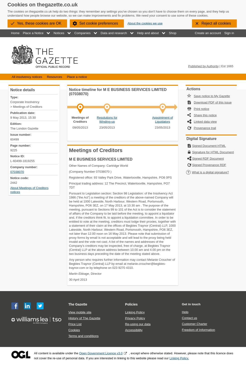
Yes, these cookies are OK (39, 23)
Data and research (114, 33)
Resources (54, 77)
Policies (131, 304)
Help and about (148, 33)
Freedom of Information (198, 330)
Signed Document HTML (209, 146)
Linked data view (205, 121)
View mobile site (79, 312)
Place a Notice (33, 33)
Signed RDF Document (208, 158)
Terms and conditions (83, 336)
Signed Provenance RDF (209, 165)
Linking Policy (135, 312)
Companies (82, 33)
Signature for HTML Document (213, 152)
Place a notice (77, 77)
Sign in (229, 33)
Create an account (208, 33)
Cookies (74, 330)
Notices (59, 33)
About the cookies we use (144, 23)
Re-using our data (137, 324)
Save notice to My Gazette (212, 96)
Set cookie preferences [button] (98, 23)
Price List (75, 324)
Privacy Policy (135, 318)
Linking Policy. (179, 358)
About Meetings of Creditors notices (29, 190)
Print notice (201, 109)
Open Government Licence (20, 355)
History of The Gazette (84, 318)
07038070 (17, 172)
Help (185, 312)
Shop (172, 33)
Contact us (189, 318)
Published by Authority (203, 66)
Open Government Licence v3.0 (101, 353)
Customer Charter (194, 324)
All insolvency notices (27, 77)
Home (15, 33)
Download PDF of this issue (213, 102)
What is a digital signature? (207, 172)
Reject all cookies (216, 23)
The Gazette (77, 304)
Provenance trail (205, 128)
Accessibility (134, 330)
